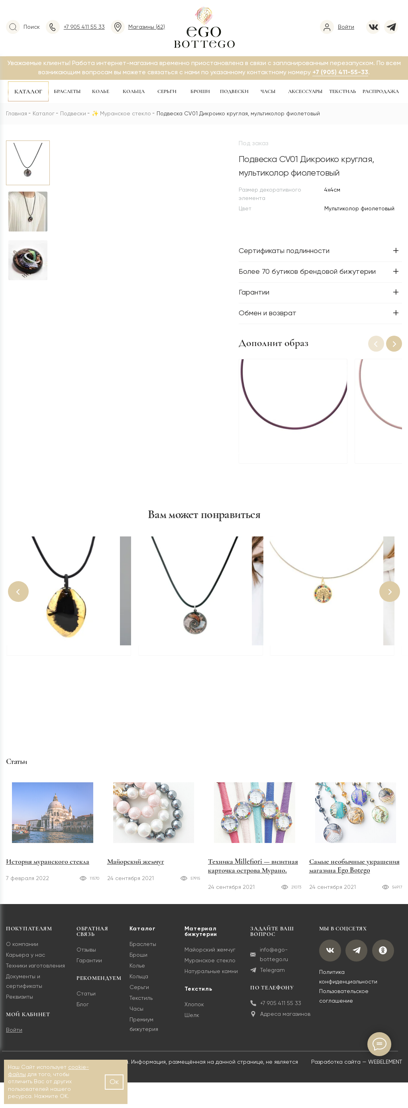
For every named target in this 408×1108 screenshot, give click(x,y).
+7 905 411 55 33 (274, 1008)
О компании (22, 949)
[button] (394, 344)
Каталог (28, 91)
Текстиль (342, 91)
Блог (82, 1009)
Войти (14, 1035)
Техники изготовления (35, 970)
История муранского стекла (47, 866)
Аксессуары (305, 91)
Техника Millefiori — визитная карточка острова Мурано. (253, 870)
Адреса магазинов (279, 1019)
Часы (268, 91)
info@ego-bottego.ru (268, 959)
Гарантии (89, 965)
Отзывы (86, 955)
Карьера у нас (25, 960)
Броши (200, 91)
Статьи (85, 998)
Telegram (266, 975)
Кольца (134, 91)
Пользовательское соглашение (342, 1001)
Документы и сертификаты (24, 986)
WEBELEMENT (385, 1067)
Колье (100, 91)
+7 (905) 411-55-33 (340, 72)
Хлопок (193, 1009)
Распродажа (381, 91)
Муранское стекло (125, 114)
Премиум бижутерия (143, 1029)
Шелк (191, 1020)
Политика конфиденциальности (347, 982)
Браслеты (67, 91)
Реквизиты (19, 1002)
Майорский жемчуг (135, 866)
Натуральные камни (210, 976)
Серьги (167, 91)
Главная (16, 114)
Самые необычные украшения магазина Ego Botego (354, 870)
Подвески (234, 91)
